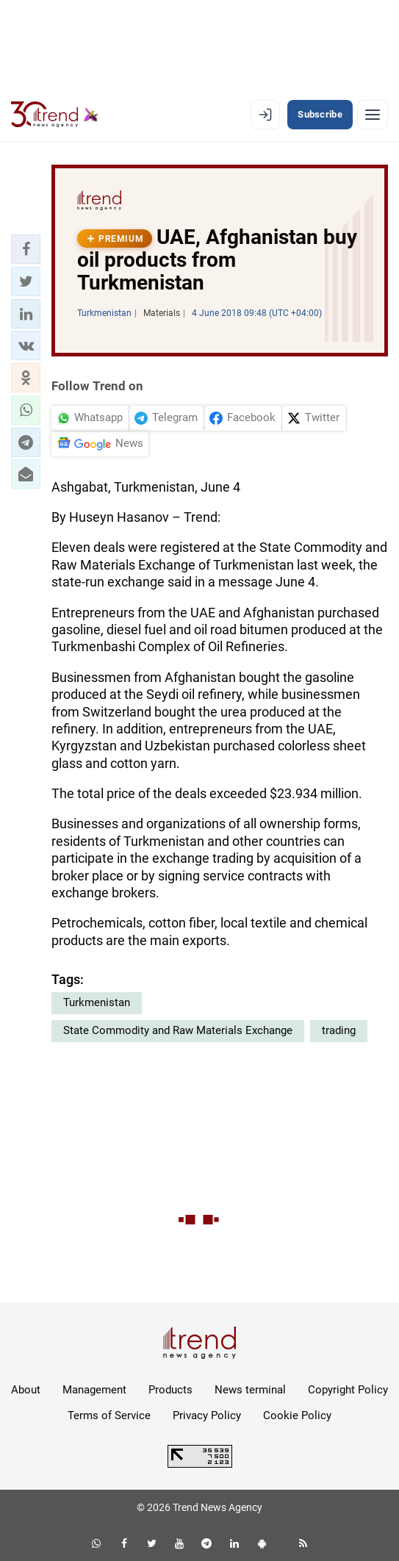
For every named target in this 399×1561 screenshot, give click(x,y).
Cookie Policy (297, 1415)
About (25, 1389)
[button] (25, 249)
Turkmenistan (96, 1002)
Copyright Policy (348, 1389)
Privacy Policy (207, 1415)
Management (94, 1389)
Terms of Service (109, 1415)
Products (170, 1389)
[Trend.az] (54, 114)
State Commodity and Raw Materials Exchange (177, 1030)
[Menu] (372, 114)
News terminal (250, 1389)
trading (339, 1030)
